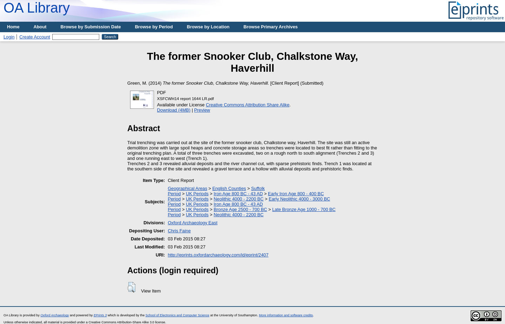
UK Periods (197, 193)
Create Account (34, 37)
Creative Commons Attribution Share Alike (247, 104)
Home (13, 26)
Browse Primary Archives (270, 26)
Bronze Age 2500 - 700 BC (240, 209)
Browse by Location (208, 26)
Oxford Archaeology (54, 315)
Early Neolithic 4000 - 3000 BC (299, 199)
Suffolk (258, 188)
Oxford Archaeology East (192, 222)
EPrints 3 (100, 315)
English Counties (229, 188)
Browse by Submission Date (91, 26)
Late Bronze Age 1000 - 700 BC (304, 209)
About (40, 26)
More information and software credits (286, 315)
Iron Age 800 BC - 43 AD (238, 193)
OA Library (37, 7)
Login (9, 37)
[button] (131, 287)
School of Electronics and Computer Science (177, 315)
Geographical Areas (187, 188)
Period (174, 193)
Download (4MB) (173, 110)
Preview (202, 110)
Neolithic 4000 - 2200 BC (238, 199)
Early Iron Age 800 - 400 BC (296, 193)
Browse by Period (154, 26)
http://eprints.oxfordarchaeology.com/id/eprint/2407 (218, 255)
